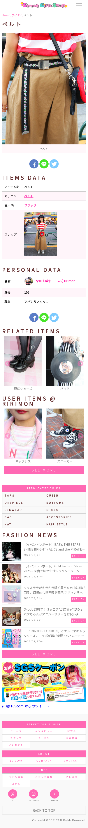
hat (8, 524)
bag (8, 517)
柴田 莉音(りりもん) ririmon (49, 281)
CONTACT (72, 760)
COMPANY (44, 760)
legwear (13, 510)
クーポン (44, 738)
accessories (59, 517)
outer (52, 495)
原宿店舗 (71, 738)
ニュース (16, 731)
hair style (57, 524)
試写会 (71, 731)
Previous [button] (7, 363)
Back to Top (44, 810)
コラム (16, 783)
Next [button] (80, 363)
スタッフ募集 (44, 776)
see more (44, 470)
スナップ (16, 738)
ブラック (30, 205)
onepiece (14, 502)
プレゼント (16, 744)
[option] (44, 93)
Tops (9, 495)
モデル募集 (16, 776)
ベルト (28, 196)
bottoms (55, 502)
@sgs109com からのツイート (25, 705)
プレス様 (71, 776)
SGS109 (16, 760)
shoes (52, 510)
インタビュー (44, 731)
